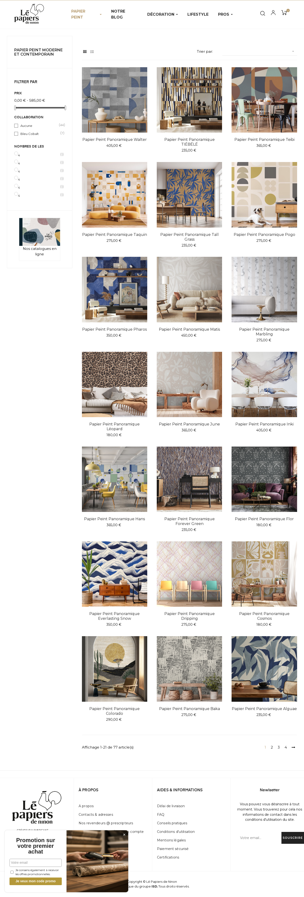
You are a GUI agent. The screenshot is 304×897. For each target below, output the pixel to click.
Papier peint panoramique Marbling (264, 331)
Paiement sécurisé (173, 849)
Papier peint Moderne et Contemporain (38, 52)
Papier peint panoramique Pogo (264, 234)
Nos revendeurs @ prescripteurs (106, 823)
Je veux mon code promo (36, 881)
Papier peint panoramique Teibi (264, 139)
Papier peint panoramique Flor (264, 519)
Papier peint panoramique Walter (114, 139)
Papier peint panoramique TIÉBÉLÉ (189, 142)
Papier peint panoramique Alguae (264, 708)
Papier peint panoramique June (189, 424)
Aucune (39, 125)
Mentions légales (171, 840)
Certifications (168, 857)
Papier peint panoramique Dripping (189, 616)
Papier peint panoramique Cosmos (264, 616)
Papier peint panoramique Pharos (114, 329)
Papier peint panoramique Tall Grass (189, 237)
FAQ (160, 814)
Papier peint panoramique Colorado (114, 711)
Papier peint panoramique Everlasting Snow (114, 616)
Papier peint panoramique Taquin (114, 234)
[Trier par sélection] (259, 51)
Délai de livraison (171, 806)
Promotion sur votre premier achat (35, 845)
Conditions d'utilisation (176, 832)
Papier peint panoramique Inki (264, 424)
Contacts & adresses (96, 814)
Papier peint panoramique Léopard (114, 426)
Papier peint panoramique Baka (189, 708)
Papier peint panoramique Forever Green (189, 521)
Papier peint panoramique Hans (114, 519)
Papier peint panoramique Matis (189, 329)
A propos (86, 806)
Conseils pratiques (172, 823)
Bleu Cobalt (39, 133)
